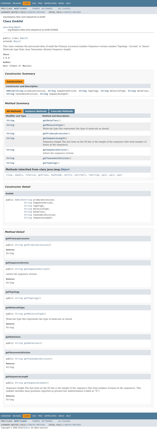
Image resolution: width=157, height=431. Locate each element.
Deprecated (50, 3)
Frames (36, 9)
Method (41, 12)
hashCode (56, 175)
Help (68, 3)
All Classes (64, 9)
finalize (30, 175)
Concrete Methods (62, 111)
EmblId (24, 38)
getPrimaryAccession (55, 133)
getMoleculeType (52, 125)
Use (34, 3)
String (19, 91)
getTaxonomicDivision (56, 158)
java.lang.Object (12, 27)
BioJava (26, 428)
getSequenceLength (54, 138)
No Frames (47, 9)
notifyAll (80, 175)
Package (17, 3)
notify (68, 175)
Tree (40, 3)
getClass (43, 175)
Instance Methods (36, 111)
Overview (6, 3)
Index (61, 3)
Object (17, 41)
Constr (31, 12)
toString (94, 175)
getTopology (50, 163)
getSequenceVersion (54, 150)
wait (104, 175)
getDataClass (50, 120)
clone (9, 175)
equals (19, 175)
